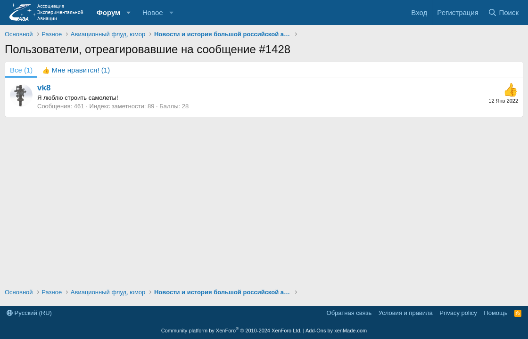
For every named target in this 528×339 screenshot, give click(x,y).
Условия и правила (406, 312)
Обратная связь (349, 312)
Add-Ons (315, 330)
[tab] (76, 70)
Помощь (495, 312)
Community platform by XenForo (231, 330)
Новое (152, 12)
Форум (108, 12)
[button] (128, 12)
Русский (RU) (29, 312)
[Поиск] (503, 12)
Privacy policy (458, 312)
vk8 (43, 87)
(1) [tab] (21, 70)
